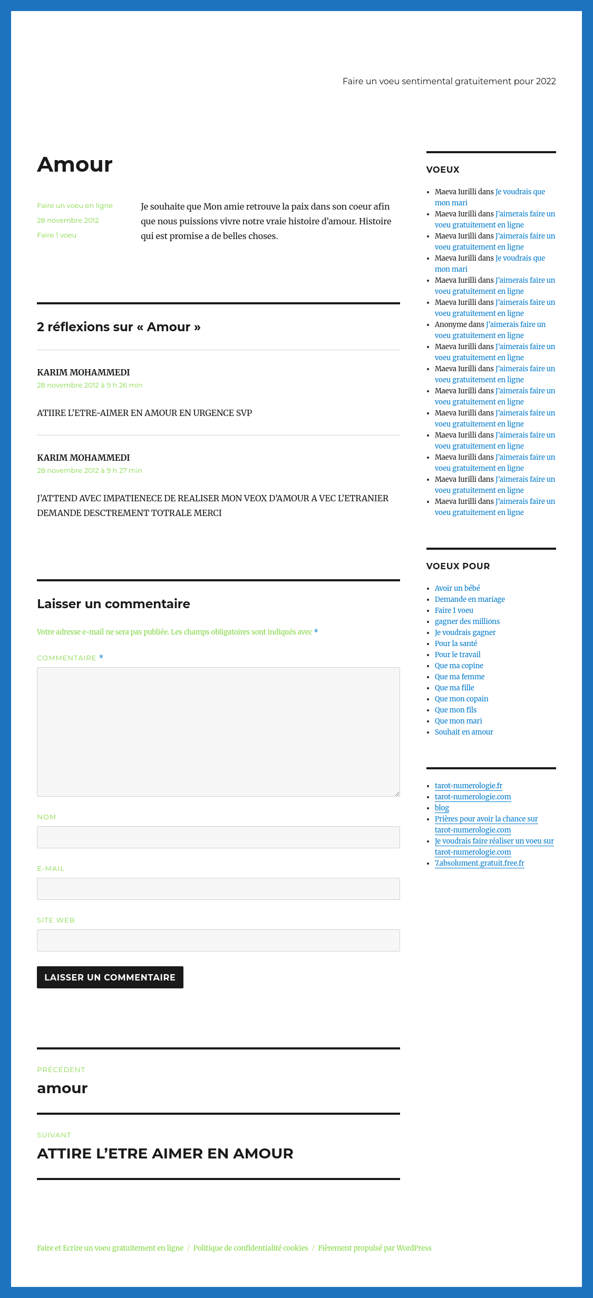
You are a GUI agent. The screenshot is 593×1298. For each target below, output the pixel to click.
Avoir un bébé (457, 588)
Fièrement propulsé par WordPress (374, 1248)
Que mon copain (462, 699)
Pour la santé (456, 643)
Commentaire (70, 657)
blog (442, 808)
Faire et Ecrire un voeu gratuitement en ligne (110, 1248)
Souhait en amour (464, 732)
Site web (56, 920)
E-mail (51, 868)
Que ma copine (459, 665)
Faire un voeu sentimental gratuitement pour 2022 (449, 81)
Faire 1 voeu (56, 235)
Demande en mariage (470, 599)
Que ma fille (454, 687)
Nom (46, 817)
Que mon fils (456, 710)
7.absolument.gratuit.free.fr (479, 863)
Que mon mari (458, 721)
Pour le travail (458, 654)
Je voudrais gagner (465, 632)
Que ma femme (460, 676)
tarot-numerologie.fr (469, 785)
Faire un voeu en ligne (75, 205)
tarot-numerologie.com (473, 796)
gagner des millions (467, 621)
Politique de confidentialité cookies (250, 1248)
